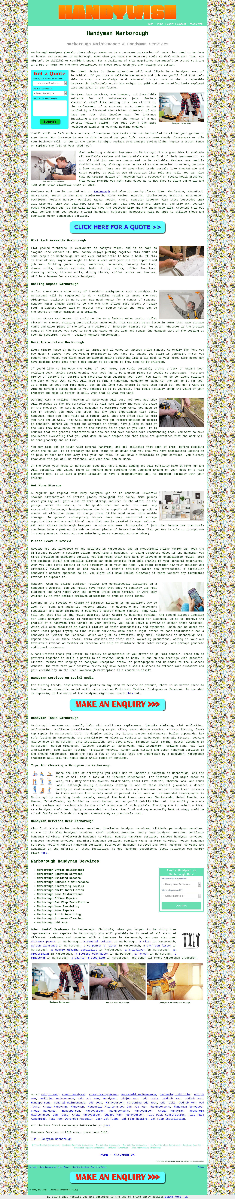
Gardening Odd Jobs (175, 1094)
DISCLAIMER (196, 24)
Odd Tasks (151, 1098)
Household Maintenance (138, 1094)
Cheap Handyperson (103, 1094)
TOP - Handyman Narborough (51, 1139)
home (173, 929)
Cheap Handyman (73, 1094)
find (43, 828)
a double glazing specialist (74, 949)
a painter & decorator (88, 957)
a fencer (141, 953)
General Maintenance (69, 1102)
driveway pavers (43, 941)
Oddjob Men (49, 1094)
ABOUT (170, 24)
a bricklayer (135, 949)
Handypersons (41, 1102)
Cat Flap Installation (168, 1118)
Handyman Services (188, 1106)
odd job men (68, 207)
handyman (100, 211)
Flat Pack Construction (166, 1114)
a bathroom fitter (157, 945)
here (44, 852)
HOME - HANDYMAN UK (117, 1155)
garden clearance (44, 945)
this (129, 693)
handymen (56, 725)
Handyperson (114, 1102)
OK (186, 1196)
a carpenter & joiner (100, 945)
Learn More (173, 1196)
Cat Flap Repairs (135, 1118)
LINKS (160, 24)
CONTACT (181, 24)
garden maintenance (150, 733)
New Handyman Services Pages (54, 1167)
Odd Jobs (95, 1102)
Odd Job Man (89, 1098)
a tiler (145, 941)
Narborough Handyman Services (65, 861)
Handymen (109, 1098)
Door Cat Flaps (107, 1118)
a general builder (97, 941)
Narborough (102, 191)
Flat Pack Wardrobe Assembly (71, 1118)
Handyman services (183, 844)
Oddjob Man (129, 1098)
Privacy (201, 1167)
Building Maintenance (57, 1098)
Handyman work (42, 191)
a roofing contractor (92, 953)
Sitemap (33, 1167)
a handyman (175, 753)
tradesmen (189, 957)
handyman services (185, 749)
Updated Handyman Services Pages (89, 1167)
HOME (150, 24)
